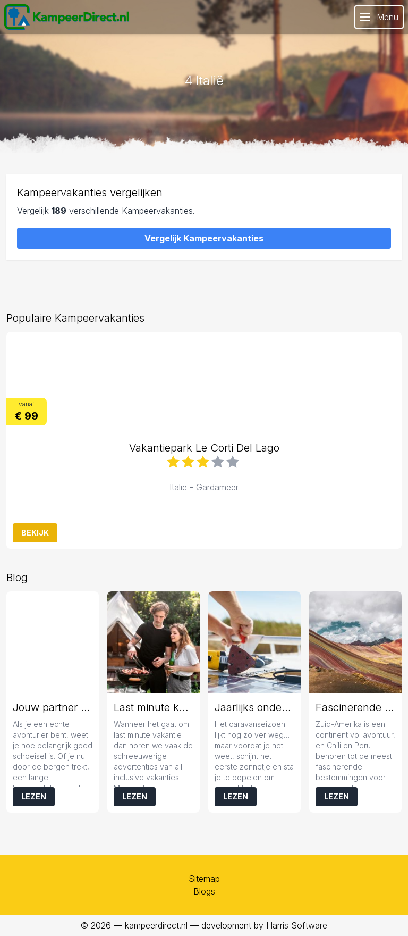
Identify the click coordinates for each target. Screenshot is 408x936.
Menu (379, 17)
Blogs (204, 891)
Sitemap (204, 878)
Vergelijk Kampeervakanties (204, 238)
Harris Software (296, 925)
